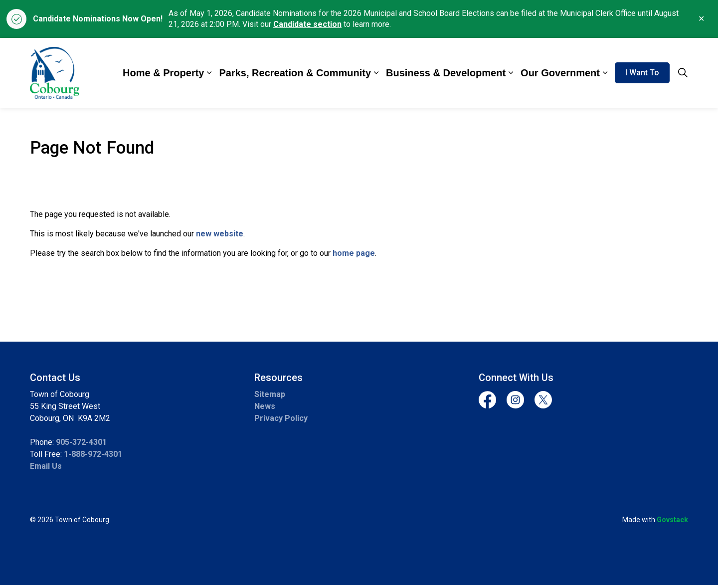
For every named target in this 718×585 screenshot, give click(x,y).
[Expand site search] (682, 72)
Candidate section (307, 24)
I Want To (642, 73)
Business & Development (446, 72)
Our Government (560, 72)
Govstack (672, 520)
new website (219, 233)
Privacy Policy (281, 418)
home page (354, 253)
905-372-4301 (81, 442)
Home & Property (163, 72)
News (264, 406)
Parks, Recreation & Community (295, 72)
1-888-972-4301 (93, 454)
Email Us (46, 466)
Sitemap (269, 394)
